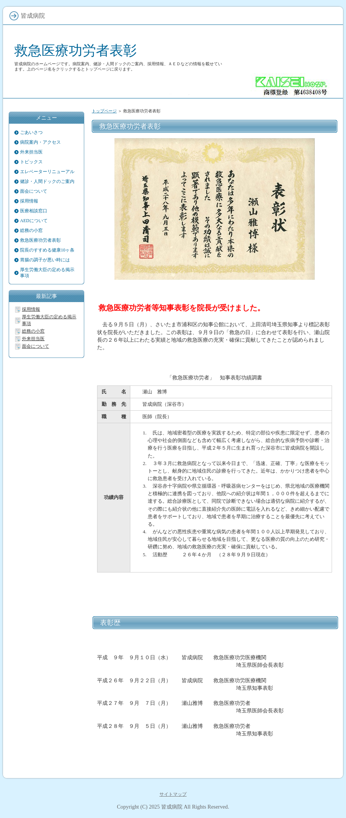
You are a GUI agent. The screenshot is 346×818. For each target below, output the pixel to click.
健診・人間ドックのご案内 (47, 181)
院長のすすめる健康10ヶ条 (47, 250)
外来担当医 (31, 152)
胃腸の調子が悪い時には (45, 259)
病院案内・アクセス (40, 142)
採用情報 (29, 201)
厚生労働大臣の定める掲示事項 (47, 272)
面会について (33, 191)
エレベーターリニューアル (47, 171)
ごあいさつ (31, 132)
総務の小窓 (31, 230)
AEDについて (34, 220)
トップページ (104, 111)
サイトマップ (173, 794)
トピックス (31, 161)
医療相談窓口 (33, 210)
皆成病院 (171, 807)
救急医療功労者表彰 (75, 50)
